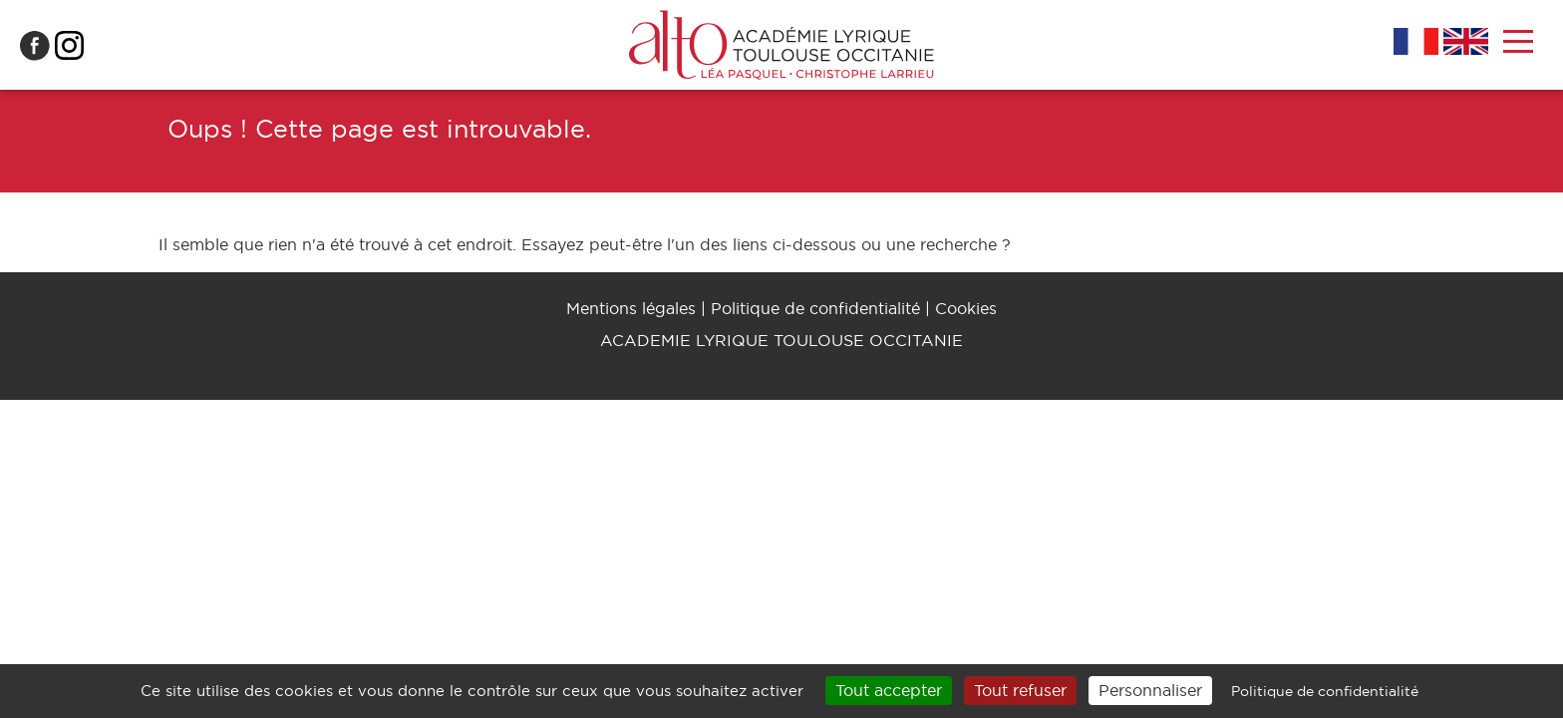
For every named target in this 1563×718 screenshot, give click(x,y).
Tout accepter (888, 690)
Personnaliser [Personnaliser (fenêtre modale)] (1150, 690)
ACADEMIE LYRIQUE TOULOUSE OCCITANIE (781, 340)
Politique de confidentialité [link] (1324, 691)
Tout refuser (1020, 690)
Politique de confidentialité (815, 308)
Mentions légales (631, 308)
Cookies (966, 308)
